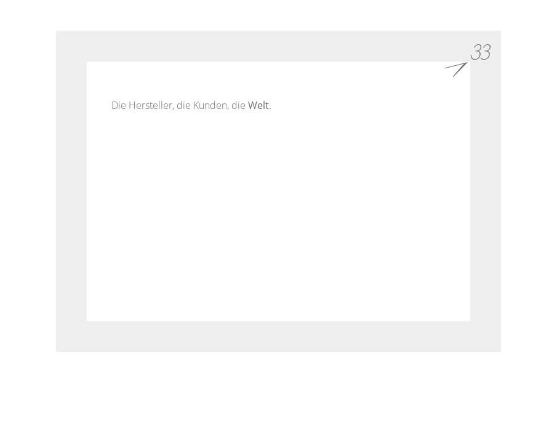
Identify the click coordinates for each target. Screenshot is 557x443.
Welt (258, 105)
